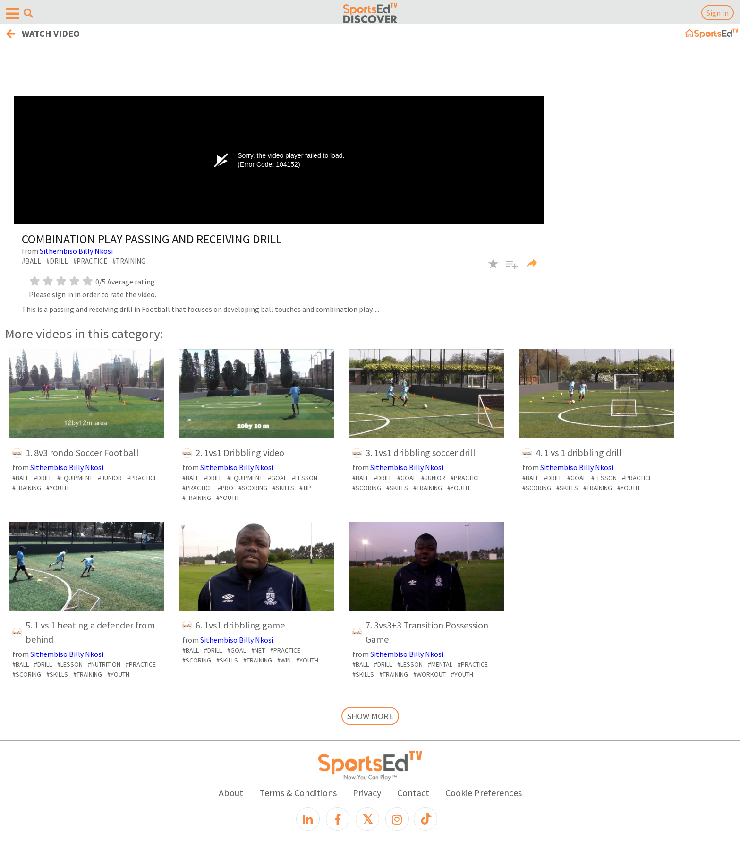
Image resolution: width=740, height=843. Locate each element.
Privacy (367, 793)
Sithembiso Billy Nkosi (76, 251)
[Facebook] (337, 819)
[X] (367, 819)
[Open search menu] (28, 13)
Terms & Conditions (298, 793)
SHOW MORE (370, 716)
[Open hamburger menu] (12, 14)
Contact (413, 793)
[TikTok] (425, 819)
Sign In (717, 12)
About (231, 793)
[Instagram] (397, 819)
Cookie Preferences (483, 793)
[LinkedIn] (308, 819)
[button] (508, 269)
